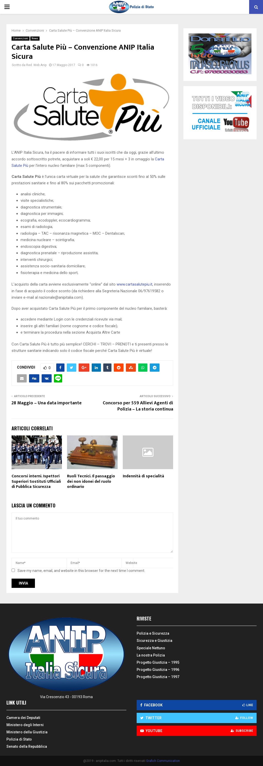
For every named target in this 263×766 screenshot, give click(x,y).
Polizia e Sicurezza (153, 633)
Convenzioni (20, 38)
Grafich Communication (163, 761)
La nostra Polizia (151, 655)
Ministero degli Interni (25, 725)
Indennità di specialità (143, 476)
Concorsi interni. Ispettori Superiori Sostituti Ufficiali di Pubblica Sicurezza (36, 481)
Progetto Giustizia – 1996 (158, 670)
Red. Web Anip (36, 65)
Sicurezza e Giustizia (154, 641)
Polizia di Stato (19, 739)
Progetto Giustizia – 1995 (158, 662)
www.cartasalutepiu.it (134, 284)
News (35, 38)
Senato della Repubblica (26, 746)
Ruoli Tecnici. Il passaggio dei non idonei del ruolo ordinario (91, 481)
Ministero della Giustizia (27, 732)
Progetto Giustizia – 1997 (158, 677)
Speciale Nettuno (151, 648)
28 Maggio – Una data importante (47, 403)
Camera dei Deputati (23, 718)
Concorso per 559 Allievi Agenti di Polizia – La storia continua (138, 406)
